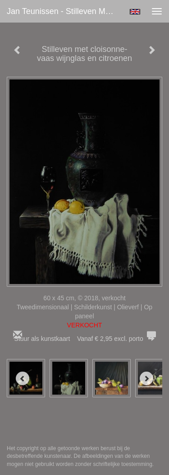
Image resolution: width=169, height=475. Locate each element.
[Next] (146, 378)
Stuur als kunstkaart (84, 338)
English (135, 11)
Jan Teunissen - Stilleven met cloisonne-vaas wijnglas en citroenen (65, 11)
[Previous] (22, 378)
